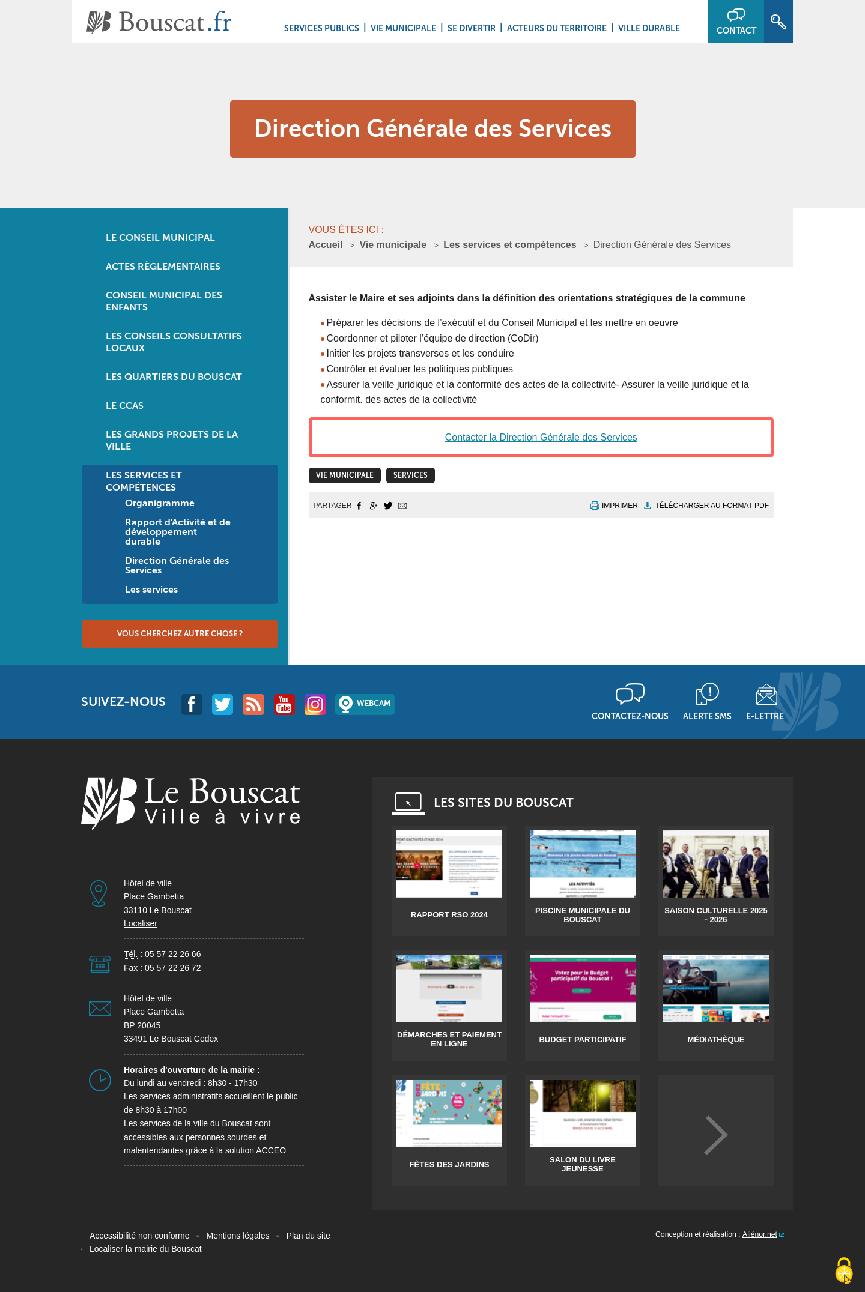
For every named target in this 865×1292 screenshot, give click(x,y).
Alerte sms (707, 716)
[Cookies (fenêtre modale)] (844, 1271)
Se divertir (472, 28)
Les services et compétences (509, 245)
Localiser (140, 923)
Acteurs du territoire (557, 28)
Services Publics (321, 28)
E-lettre (765, 716)
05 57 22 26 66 (173, 954)
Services (410, 475)
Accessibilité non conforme (140, 1235)
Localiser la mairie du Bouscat (146, 1249)
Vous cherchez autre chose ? (180, 633)
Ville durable (649, 28)
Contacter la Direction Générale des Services (541, 437)
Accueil (326, 245)
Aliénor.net (759, 1234)
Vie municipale (403, 28)
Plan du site (308, 1235)
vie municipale (345, 475)
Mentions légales (238, 1235)
